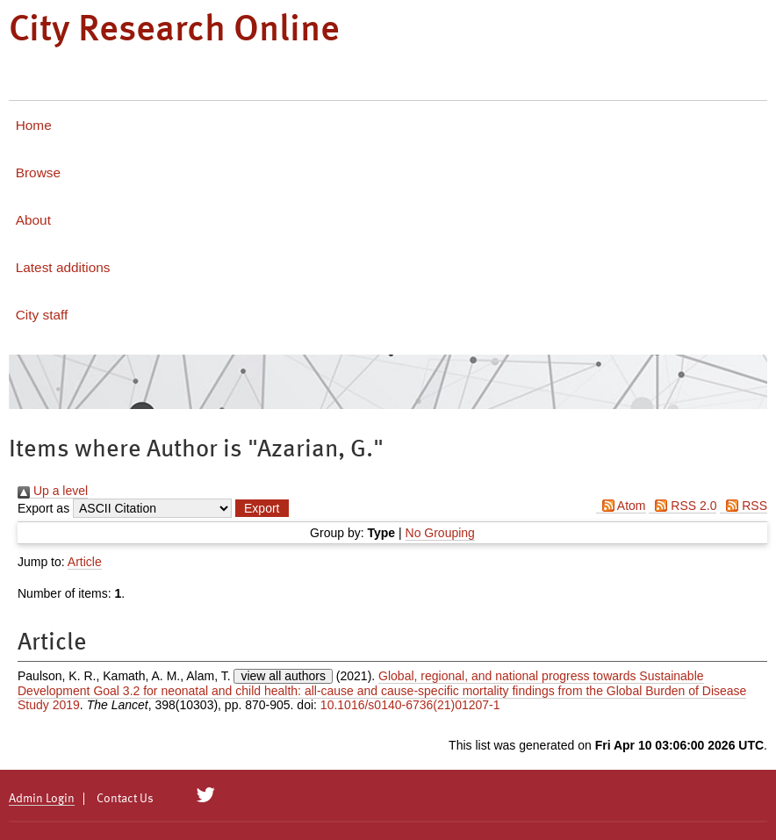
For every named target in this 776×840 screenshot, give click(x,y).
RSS (743, 506)
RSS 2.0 (682, 506)
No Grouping (440, 533)
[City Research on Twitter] (205, 795)
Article (85, 562)
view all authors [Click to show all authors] (283, 676)
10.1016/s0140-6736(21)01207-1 (410, 705)
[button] (261, 508)
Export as (43, 508)
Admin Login (42, 799)
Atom (621, 506)
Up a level (53, 491)
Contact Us (125, 799)
